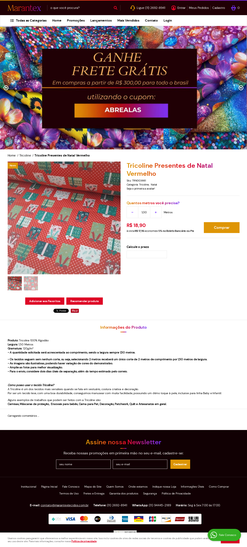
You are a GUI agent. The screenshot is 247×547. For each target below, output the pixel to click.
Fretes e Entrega (93, 493)
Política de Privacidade (176, 493)
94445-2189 (160, 505)
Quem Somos (115, 486)
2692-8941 (155, 8)
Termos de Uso (68, 493)
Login (168, 20)
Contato (151, 20)
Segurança (150, 493)
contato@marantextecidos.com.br (65, 505)
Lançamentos (101, 20)
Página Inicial (49, 486)
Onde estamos (137, 486)
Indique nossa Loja (164, 486)
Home (56, 20)
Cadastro (218, 8)
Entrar (181, 8)
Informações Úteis (192, 486)
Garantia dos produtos (123, 493)
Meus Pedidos (199, 8)
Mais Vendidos (128, 20)
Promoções (76, 20)
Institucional (28, 486)
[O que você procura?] (115, 8)
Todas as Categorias (31, 20)
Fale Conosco (70, 486)
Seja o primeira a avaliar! (141, 188)
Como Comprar (219, 486)
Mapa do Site (92, 486)
